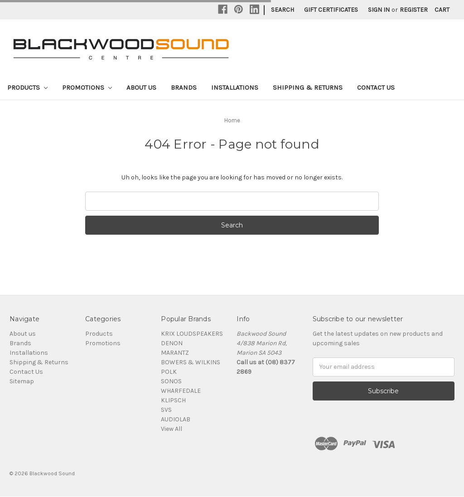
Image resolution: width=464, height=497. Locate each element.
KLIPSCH (173, 400)
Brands (184, 87)
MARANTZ (175, 353)
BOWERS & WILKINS (190, 362)
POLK (169, 372)
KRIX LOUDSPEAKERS (192, 334)
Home (232, 120)
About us (141, 87)
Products (27, 87)
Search (282, 10)
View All (171, 429)
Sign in (379, 10)
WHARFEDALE (181, 391)
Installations (234, 87)
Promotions (87, 87)
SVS (166, 410)
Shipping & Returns (308, 87)
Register (414, 10)
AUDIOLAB (175, 419)
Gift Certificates (331, 10)
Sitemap (22, 381)
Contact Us (376, 87)
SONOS (171, 381)
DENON (172, 343)
